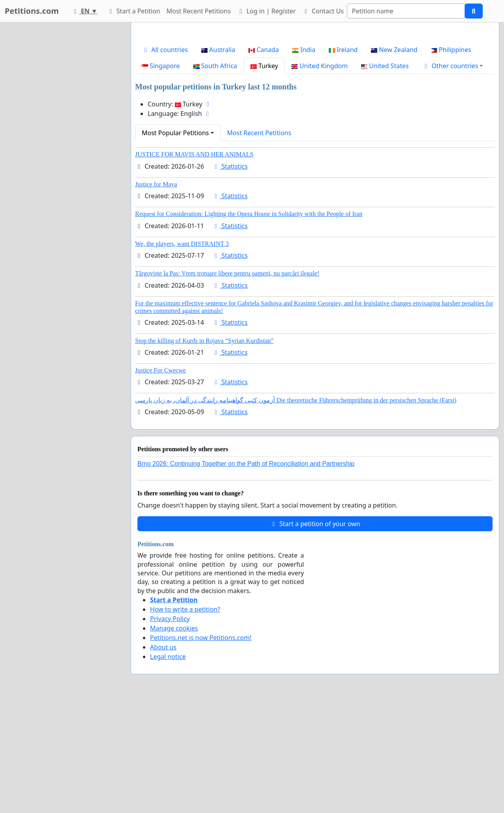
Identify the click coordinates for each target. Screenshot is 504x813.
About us (163, 757)
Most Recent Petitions (199, 11)
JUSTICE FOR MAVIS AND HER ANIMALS (194, 264)
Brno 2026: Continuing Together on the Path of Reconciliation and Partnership (245, 574)
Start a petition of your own (315, 634)
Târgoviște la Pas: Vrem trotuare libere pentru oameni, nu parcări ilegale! (227, 383)
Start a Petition (133, 11)
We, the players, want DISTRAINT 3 (182, 354)
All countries (165, 160)
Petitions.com (32, 11)
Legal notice (168, 767)
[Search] (406, 11)
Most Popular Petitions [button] (175, 243)
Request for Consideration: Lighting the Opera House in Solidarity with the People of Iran (248, 324)
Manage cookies (174, 738)
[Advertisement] (315, 90)
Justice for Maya (156, 294)
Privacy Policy (170, 729)
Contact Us (323, 11)
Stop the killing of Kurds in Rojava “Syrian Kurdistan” (204, 451)
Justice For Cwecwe (160, 480)
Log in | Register (266, 11)
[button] (452, 176)
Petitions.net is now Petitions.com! (200, 748)
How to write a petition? (185, 719)
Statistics (230, 276)
